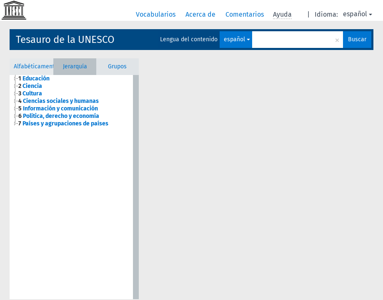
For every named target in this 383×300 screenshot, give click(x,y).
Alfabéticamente (33, 66)
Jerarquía (75, 66)
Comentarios (245, 14)
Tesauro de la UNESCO (65, 39)
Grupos (117, 66)
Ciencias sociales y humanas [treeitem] (58, 101)
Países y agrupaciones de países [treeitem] (63, 123)
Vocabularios (156, 14)
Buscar (357, 39)
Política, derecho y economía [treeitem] (58, 116)
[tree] (71, 101)
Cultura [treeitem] (30, 93)
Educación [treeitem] (34, 78)
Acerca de (201, 14)
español (357, 14)
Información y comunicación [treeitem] (58, 108)
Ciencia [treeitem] (30, 86)
